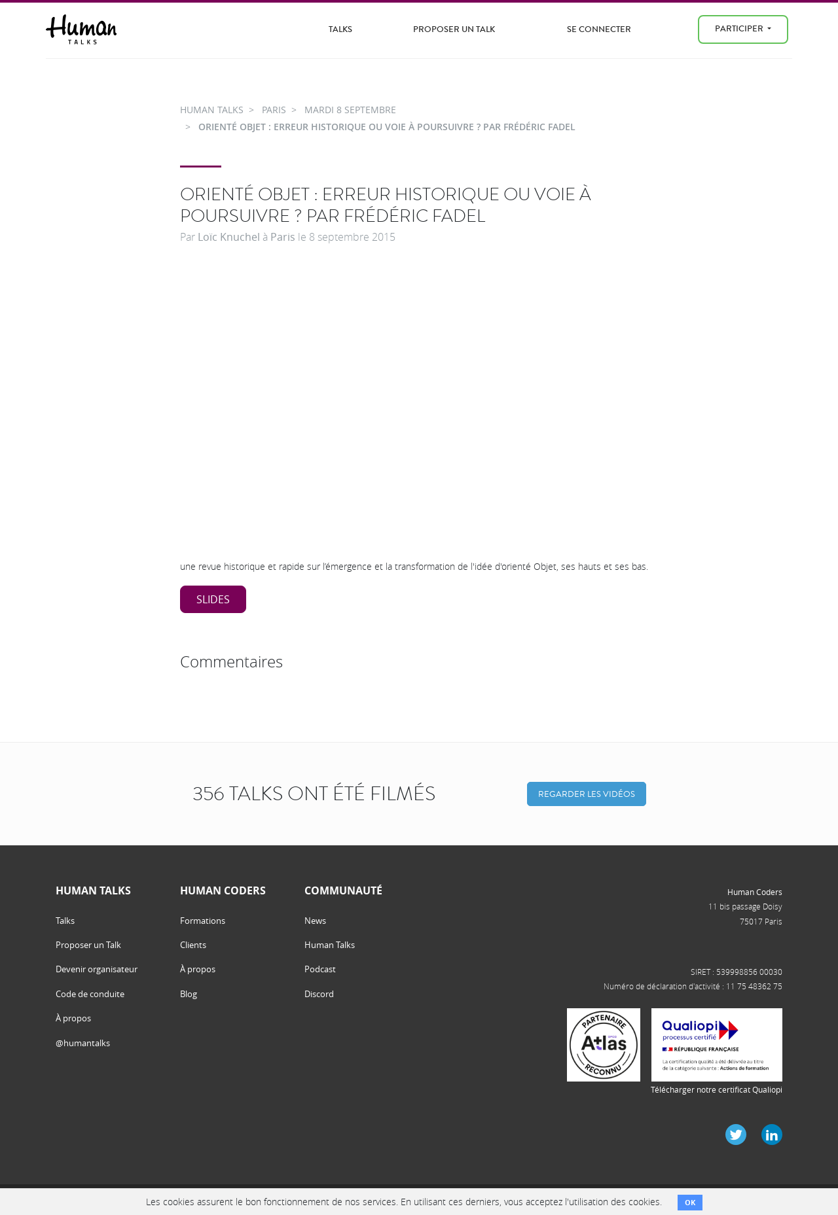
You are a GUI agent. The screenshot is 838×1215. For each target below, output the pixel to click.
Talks (340, 29)
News (315, 920)
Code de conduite (90, 994)
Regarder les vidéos (586, 794)
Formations (202, 920)
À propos (73, 1018)
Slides (213, 599)
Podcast (320, 969)
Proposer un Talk (454, 29)
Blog (188, 994)
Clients (193, 945)
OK (690, 1202)
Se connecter (599, 29)
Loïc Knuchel (229, 237)
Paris (282, 237)
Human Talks (329, 945)
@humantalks (83, 1043)
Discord (319, 994)
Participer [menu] (740, 28)
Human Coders (754, 892)
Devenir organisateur (96, 969)
